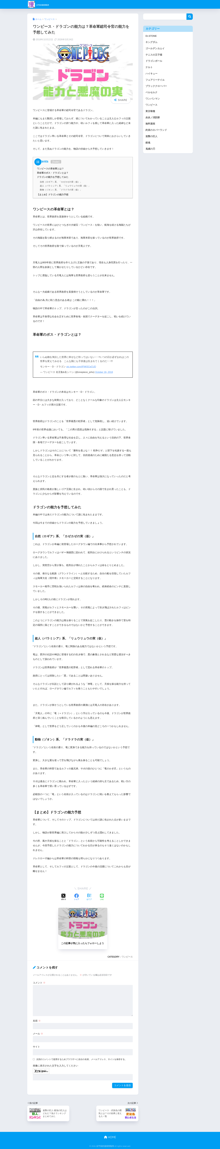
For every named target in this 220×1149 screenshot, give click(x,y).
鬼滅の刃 (150, 149)
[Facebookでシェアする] (76, 897)
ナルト (149, 67)
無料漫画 (150, 123)
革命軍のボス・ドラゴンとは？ (52, 173)
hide (56, 161)
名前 (37, 1020)
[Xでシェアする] (63, 897)
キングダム (151, 42)
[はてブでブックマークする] (89, 897)
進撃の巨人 (151, 136)
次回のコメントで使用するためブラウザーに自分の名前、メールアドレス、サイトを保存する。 (81, 1059)
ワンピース (127, 956)
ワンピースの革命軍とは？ (50, 168)
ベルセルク (151, 92)
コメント (39, 982)
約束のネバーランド (156, 130)
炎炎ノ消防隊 (152, 117)
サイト (36, 1046)
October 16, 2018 (104, 372)
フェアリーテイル (155, 80)
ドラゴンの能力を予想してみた (52, 177)
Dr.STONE (151, 36)
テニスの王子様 (153, 54)
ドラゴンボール (153, 61)
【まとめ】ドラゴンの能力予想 (52, 194)
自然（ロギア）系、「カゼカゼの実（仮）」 (61, 182)
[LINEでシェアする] (102, 897)
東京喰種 (150, 111)
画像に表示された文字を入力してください (55, 1065)
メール (38, 1033)
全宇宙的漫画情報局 (47, 4)
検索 (189, 16)
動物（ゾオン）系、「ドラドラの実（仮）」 (61, 189)
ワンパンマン (152, 98)
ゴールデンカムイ (155, 48)
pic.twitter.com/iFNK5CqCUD (81, 366)
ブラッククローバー (156, 86)
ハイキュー (151, 73)
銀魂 (147, 142)
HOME (110, 1137)
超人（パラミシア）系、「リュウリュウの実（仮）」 (65, 186)
